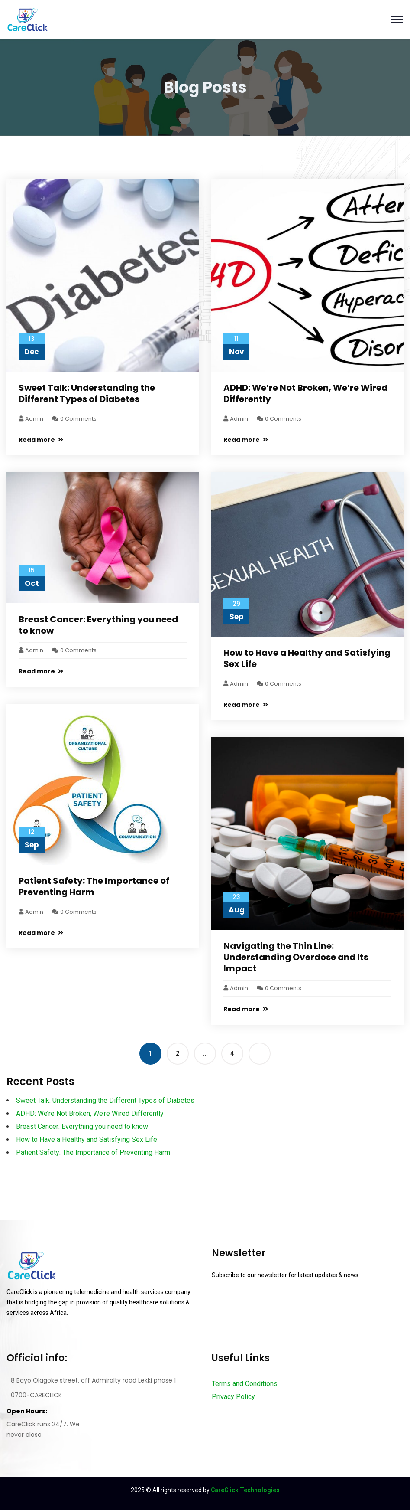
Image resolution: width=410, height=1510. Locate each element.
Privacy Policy (233, 1396)
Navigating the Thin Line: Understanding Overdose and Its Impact (295, 957)
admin (31, 419)
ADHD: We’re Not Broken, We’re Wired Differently (305, 393)
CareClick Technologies (245, 1490)
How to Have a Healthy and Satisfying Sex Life (307, 658)
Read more (41, 439)
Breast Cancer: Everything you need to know (98, 625)
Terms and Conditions (245, 1383)
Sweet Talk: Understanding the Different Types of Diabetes (87, 393)
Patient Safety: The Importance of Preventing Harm (94, 886)
